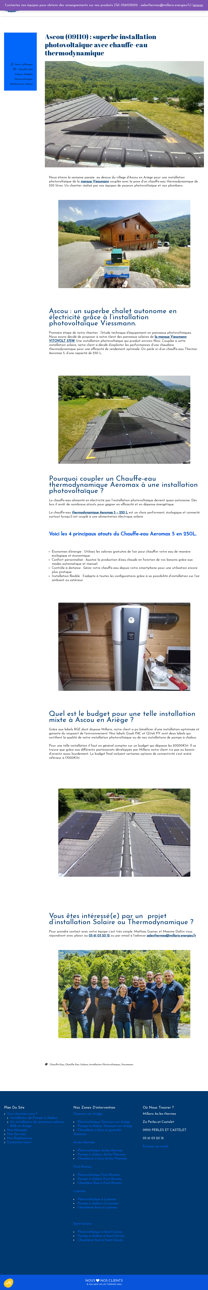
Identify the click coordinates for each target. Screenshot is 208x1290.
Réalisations (17, 84)
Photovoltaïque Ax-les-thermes (100, 1150)
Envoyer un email (155, 1146)
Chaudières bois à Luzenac (97, 1207)
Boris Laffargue (24, 64)
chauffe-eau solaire (76, 1064)
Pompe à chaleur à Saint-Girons (101, 1236)
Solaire (29, 84)
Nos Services (16, 1134)
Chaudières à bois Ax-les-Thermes (102, 1158)
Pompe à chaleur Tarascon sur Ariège (105, 1126)
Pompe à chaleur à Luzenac (98, 1203)
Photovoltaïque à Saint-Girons (100, 1232)
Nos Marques (17, 1130)
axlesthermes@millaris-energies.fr (171, 935)
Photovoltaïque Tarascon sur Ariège (104, 1122)
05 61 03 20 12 (99, 935)
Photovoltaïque (23, 79)
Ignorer (198, 5)
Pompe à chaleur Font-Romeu (100, 1179)
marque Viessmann (95, 181)
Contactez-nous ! (19, 1142)
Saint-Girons (82, 1223)
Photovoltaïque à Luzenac (97, 1199)
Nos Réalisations (19, 1138)
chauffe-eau (57, 1064)
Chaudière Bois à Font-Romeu (100, 1183)
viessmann (127, 1064)
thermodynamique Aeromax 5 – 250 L (100, 512)
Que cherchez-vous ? (22, 1114)
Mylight (28, 74)
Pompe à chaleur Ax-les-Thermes (102, 1154)
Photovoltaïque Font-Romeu (98, 1175)
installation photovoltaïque (104, 1064)
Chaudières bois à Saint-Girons (100, 1240)
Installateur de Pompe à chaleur (33, 1118)
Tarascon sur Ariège (87, 1114)
